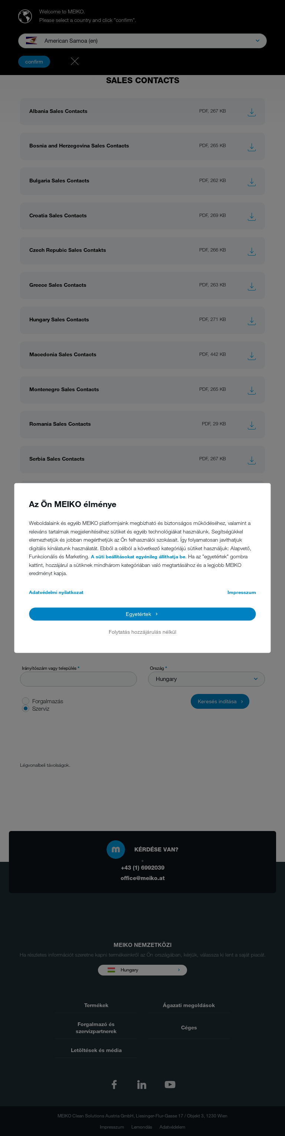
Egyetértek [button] (138, 614)
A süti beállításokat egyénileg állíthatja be (138, 557)
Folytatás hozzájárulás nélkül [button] (142, 632)
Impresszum (241, 592)
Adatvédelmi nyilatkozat (56, 592)
